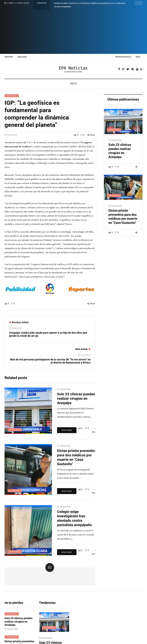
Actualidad (12, 96)
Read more (51, 422)
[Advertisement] (73, 31)
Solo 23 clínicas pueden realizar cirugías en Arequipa (119, 153)
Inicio (138, 57)
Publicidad (22, 57)
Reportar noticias (123, 57)
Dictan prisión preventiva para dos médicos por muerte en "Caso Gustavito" (122, 218)
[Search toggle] (141, 69)
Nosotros (9, 57)
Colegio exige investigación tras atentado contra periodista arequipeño (66, 493)
